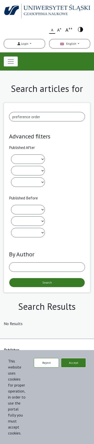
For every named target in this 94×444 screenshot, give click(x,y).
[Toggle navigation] (11, 61)
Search (47, 282)
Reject (46, 363)
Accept (73, 363)
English (68, 43)
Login (23, 43)
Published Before (23, 197)
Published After (22, 147)
